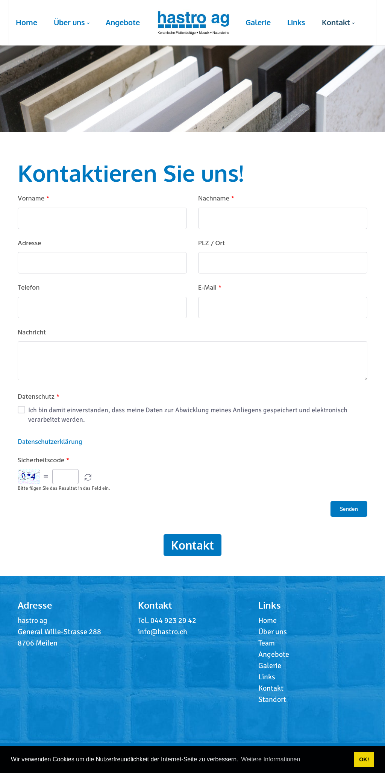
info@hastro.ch (162, 631)
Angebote (273, 654)
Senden (349, 509)
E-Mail (209, 288)
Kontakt (192, 545)
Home (267, 620)
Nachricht (32, 332)
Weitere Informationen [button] (270, 759)
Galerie (269, 665)
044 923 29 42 (173, 620)
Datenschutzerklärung (50, 441)
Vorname (33, 199)
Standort (272, 699)
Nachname (216, 199)
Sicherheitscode (43, 460)
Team (266, 643)
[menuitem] (26, 22)
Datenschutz (38, 397)
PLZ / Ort (211, 243)
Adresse (29, 243)
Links (266, 677)
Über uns (272, 631)
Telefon (28, 288)
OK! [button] (364, 759)
